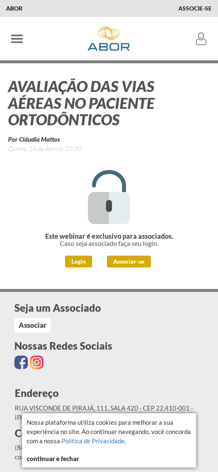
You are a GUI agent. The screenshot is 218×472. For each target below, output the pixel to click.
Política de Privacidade (93, 441)
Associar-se (128, 261)
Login (78, 261)
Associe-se (195, 8)
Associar (32, 325)
